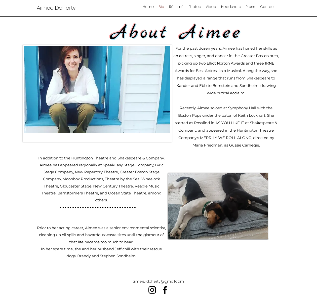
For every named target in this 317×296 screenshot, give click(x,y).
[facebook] (165, 290)
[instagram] (152, 290)
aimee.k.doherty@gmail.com (158, 281)
